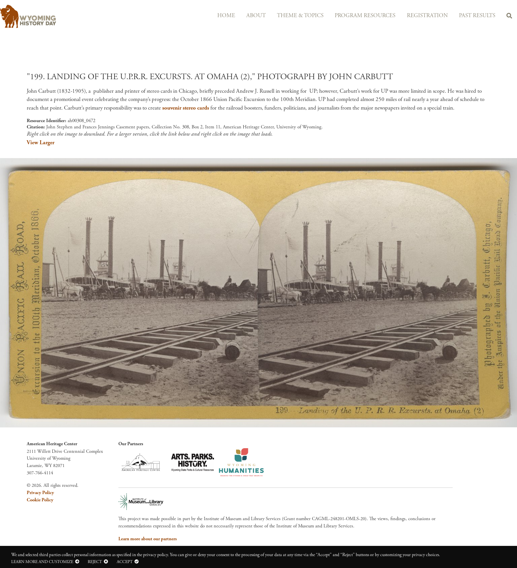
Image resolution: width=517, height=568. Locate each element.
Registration (424, 15)
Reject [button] (95, 561)
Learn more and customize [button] (42, 561)
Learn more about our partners (147, 539)
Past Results (475, 15)
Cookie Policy (40, 500)
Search (508, 17)
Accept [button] (125, 561)
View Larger (40, 142)
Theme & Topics (294, 15)
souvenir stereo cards (185, 108)
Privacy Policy (40, 493)
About (249, 15)
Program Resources (360, 15)
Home (218, 15)
